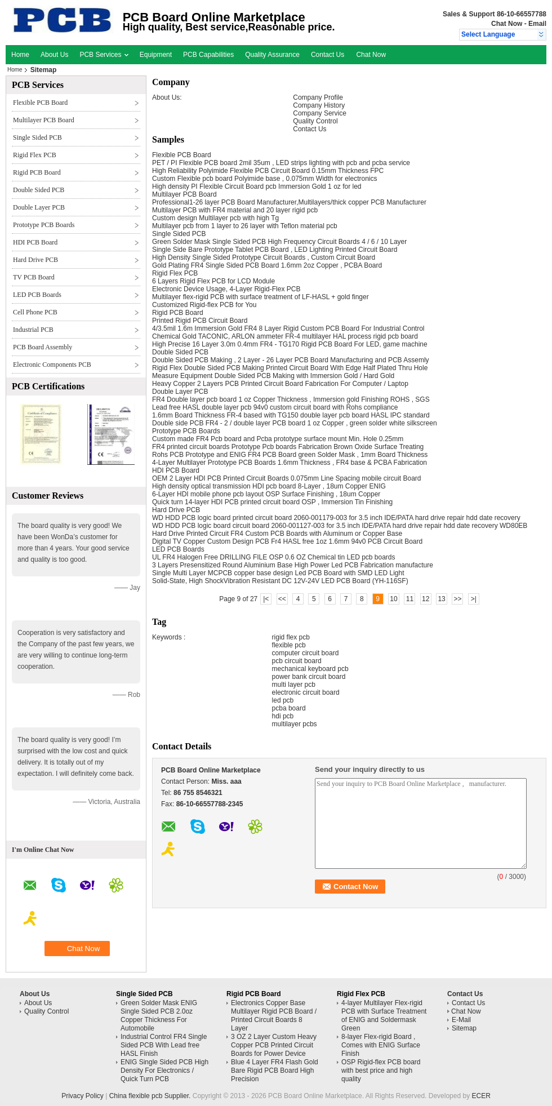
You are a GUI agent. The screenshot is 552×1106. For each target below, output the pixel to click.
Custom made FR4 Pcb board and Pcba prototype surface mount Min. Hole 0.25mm (277, 439)
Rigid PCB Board (37, 172)
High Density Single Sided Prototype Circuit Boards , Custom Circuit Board (263, 257)
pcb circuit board (297, 661)
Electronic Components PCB (52, 364)
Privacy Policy (82, 1096)
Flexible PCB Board (40, 102)
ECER (481, 1096)
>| (474, 599)
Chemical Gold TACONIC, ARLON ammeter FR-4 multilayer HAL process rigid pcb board (285, 336)
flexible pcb (289, 645)
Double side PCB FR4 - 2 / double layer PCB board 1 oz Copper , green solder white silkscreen (294, 423)
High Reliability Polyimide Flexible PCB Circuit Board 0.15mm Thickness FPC (268, 171)
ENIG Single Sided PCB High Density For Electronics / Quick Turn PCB (164, 1070)
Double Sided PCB (38, 190)
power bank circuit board (309, 677)
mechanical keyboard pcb (310, 669)
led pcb (283, 700)
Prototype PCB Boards (43, 225)
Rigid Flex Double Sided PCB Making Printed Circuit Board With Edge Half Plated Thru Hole (290, 368)
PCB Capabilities (208, 55)
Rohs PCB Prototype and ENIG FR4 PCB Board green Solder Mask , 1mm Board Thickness (290, 455)
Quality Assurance (272, 55)
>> (457, 599)
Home (20, 55)
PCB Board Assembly (42, 347)
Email (537, 24)
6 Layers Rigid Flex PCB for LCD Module (213, 281)
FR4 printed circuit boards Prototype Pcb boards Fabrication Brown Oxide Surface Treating (288, 447)
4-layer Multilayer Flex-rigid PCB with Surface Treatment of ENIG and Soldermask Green (383, 1015)
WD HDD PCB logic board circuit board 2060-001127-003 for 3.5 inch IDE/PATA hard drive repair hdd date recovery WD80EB (339, 526)
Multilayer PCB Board (43, 120)
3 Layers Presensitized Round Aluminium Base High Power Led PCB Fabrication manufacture (292, 565)
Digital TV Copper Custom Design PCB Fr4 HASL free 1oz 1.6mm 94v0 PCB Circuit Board (287, 541)
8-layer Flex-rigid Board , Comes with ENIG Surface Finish (380, 1045)
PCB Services (103, 55)
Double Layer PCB (39, 207)
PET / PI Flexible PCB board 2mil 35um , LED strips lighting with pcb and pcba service (281, 163)
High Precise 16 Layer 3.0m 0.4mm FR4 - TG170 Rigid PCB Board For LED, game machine (290, 344)
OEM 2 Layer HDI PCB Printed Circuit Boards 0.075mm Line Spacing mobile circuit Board (286, 478)
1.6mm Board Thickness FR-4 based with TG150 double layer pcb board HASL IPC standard (291, 415)
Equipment (156, 55)
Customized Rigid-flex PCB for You (204, 305)
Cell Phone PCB (35, 312)
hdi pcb (283, 716)
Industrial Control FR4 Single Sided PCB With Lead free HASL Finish (164, 1045)
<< (282, 599)
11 (409, 599)
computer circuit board (305, 653)
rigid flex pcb (291, 637)
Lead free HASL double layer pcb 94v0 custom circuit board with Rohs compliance (275, 407)
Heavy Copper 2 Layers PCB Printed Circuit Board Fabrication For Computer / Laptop (280, 384)
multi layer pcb (293, 685)
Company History (319, 105)
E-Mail (461, 1020)
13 (441, 599)
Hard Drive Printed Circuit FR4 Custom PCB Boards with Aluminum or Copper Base (277, 534)
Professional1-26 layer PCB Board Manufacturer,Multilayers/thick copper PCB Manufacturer (289, 202)
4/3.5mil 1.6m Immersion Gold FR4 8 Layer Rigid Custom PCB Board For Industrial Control (288, 328)
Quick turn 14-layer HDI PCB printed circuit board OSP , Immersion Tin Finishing (272, 502)
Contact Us (327, 55)
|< (266, 599)
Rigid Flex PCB (34, 155)
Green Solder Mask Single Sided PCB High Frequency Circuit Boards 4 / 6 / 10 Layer (279, 242)
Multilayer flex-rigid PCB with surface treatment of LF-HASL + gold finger (260, 297)
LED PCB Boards (37, 295)
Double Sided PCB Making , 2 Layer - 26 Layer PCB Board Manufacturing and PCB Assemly (290, 360)
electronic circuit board (306, 692)
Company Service (319, 113)
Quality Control (315, 121)
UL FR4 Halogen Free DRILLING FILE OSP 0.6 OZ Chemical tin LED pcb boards (273, 557)
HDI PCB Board (35, 242)
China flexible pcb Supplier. (151, 1096)
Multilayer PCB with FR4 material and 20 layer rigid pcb (235, 210)
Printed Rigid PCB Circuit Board (199, 321)
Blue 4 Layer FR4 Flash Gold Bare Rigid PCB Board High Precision (274, 1070)
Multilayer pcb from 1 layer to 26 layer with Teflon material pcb (244, 226)
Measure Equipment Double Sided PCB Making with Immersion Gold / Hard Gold (273, 376)
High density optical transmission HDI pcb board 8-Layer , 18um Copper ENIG (269, 486)
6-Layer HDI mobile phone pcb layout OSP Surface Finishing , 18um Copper (266, 494)
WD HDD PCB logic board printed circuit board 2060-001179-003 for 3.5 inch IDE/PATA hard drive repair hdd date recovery (336, 518)
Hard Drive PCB (35, 260)
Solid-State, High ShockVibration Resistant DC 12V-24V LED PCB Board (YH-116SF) (280, 581)
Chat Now (506, 24)
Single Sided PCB (37, 137)
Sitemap (464, 1028)
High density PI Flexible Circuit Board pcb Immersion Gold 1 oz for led (257, 186)
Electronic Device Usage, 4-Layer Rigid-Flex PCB (226, 289)
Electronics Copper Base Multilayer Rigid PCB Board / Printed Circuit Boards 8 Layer (274, 1015)
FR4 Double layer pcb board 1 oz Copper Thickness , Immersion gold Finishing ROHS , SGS (291, 399)
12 (425, 599)
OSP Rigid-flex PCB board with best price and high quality (381, 1070)
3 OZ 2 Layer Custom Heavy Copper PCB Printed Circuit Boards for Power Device (274, 1045)
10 (393, 599)
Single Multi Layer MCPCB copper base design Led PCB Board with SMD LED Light (278, 573)
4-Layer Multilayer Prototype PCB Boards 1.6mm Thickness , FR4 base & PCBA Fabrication (289, 463)
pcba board (289, 708)
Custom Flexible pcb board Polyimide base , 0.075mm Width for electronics (264, 179)
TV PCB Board (34, 277)
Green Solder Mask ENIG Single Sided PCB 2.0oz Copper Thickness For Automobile (159, 1015)
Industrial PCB (33, 330)
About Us (54, 55)
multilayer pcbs (294, 724)
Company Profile (318, 97)
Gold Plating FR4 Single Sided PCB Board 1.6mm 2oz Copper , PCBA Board (267, 265)
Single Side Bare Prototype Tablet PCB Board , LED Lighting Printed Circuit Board (274, 250)
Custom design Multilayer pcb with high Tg (215, 218)
